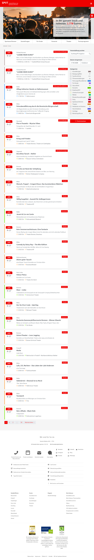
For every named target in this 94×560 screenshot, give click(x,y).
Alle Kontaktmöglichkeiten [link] (56, 444)
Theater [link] (68, 41)
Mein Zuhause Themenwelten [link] (73, 498)
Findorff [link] (13, 498)
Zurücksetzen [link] (81, 121)
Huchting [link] (13, 505)
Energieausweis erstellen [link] (72, 510)
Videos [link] (67, 503)
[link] (92, 16)
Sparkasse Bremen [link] (10, 41)
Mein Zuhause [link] (69, 493)
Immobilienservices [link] (71, 500)
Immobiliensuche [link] (70, 495)
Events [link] (31, 493)
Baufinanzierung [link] (70, 505)
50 (21, 422)
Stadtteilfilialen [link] (15, 493)
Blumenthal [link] (13, 495)
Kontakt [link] (50, 556)
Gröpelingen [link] (14, 500)
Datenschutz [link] (31, 556)
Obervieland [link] (14, 513)
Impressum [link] (37, 556)
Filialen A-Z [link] (44, 556)
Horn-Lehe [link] (13, 503)
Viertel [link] (12, 518)
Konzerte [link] (54, 41)
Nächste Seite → (30, 422)
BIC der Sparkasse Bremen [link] (60, 556)
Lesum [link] (12, 508)
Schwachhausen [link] (15, 515)
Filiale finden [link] (69, 513)
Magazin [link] (50, 493)
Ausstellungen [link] (25, 41)
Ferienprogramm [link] (83, 41)
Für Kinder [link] (40, 41)
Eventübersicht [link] (33, 495)
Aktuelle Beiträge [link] (52, 495)
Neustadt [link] (13, 510)
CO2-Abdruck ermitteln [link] (71, 508)
